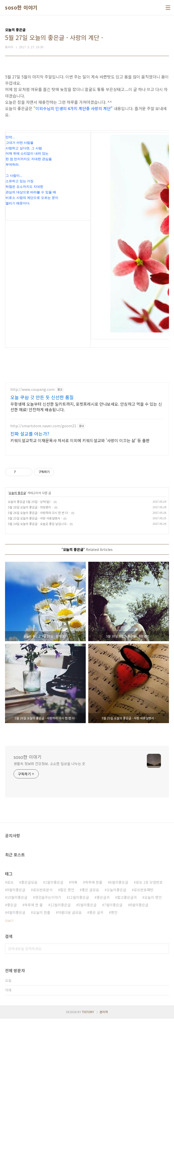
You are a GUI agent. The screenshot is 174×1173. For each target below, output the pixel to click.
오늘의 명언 (153, 1051)
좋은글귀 (103, 1051)
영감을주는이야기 (48, 1051)
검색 (164, 1103)
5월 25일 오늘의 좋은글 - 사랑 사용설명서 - (35, 672)
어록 (74, 1036)
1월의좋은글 (54, 1036)
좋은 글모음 (90, 1044)
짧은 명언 (67, 1044)
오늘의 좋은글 (17, 647)
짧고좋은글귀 (127, 1051)
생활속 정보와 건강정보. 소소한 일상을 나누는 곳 (49, 917)
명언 (114, 1066)
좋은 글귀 (96, 1066)
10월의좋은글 (17, 1051)
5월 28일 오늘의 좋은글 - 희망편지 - (30, 661)
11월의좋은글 (79, 1051)
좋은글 (12, 1059)
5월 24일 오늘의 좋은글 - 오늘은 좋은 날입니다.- (38, 678)
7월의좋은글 (113, 1059)
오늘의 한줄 (41, 1066)
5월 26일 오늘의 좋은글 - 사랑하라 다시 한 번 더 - (39, 667)
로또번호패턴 (143, 1044)
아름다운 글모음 (70, 1066)
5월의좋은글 (87, 1059)
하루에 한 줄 (33, 1059)
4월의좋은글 (16, 1066)
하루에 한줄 (93, 1036)
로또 (10, 1036)
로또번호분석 (43, 1044)
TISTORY (88, 1166)
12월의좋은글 (60, 1059)
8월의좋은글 (139, 1059)
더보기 (9, 1075)
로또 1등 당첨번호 (149, 1036)
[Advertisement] (87, 104)
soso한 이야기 (21, 7)
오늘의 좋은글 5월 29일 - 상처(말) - (30, 656)
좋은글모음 (29, 1036)
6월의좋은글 (119, 1036)
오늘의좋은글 (116, 1044)
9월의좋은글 (16, 1044)
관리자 (104, 1166)
